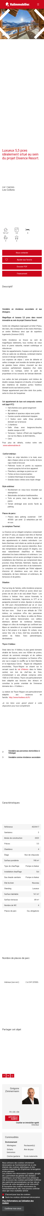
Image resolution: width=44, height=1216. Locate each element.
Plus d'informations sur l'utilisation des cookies (18, 1202)
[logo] (17, 4)
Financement (22, 274)
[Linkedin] (8, 1077)
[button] (1, 24)
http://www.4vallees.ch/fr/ (19, 697)
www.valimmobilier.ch (11, 445)
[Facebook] (4, 1077)
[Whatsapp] (12, 1077)
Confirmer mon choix (13, 1208)
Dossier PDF (22, 267)
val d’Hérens (23, 669)
